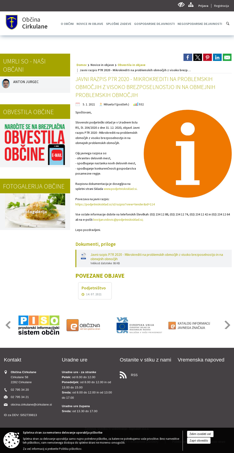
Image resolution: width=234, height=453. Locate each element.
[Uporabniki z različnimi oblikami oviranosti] (181, 4)
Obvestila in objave (131, 65)
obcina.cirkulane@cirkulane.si (31, 404)
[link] (187, 57)
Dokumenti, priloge (95, 244)
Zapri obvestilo (198, 441)
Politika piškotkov (70, 449)
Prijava (203, 6)
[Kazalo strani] (190, 4)
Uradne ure (75, 360)
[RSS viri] (146, 374)
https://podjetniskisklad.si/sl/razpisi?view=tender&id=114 (115, 204)
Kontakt (12, 360)
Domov (82, 65)
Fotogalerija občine (33, 186)
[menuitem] (67, 23)
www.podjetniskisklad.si (120, 189)
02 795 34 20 (20, 389)
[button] (5, 212)
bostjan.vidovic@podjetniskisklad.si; (118, 219)
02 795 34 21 (20, 397)
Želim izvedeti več (200, 434)
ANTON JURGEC (26, 81)
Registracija (221, 6)
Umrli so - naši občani (24, 65)
